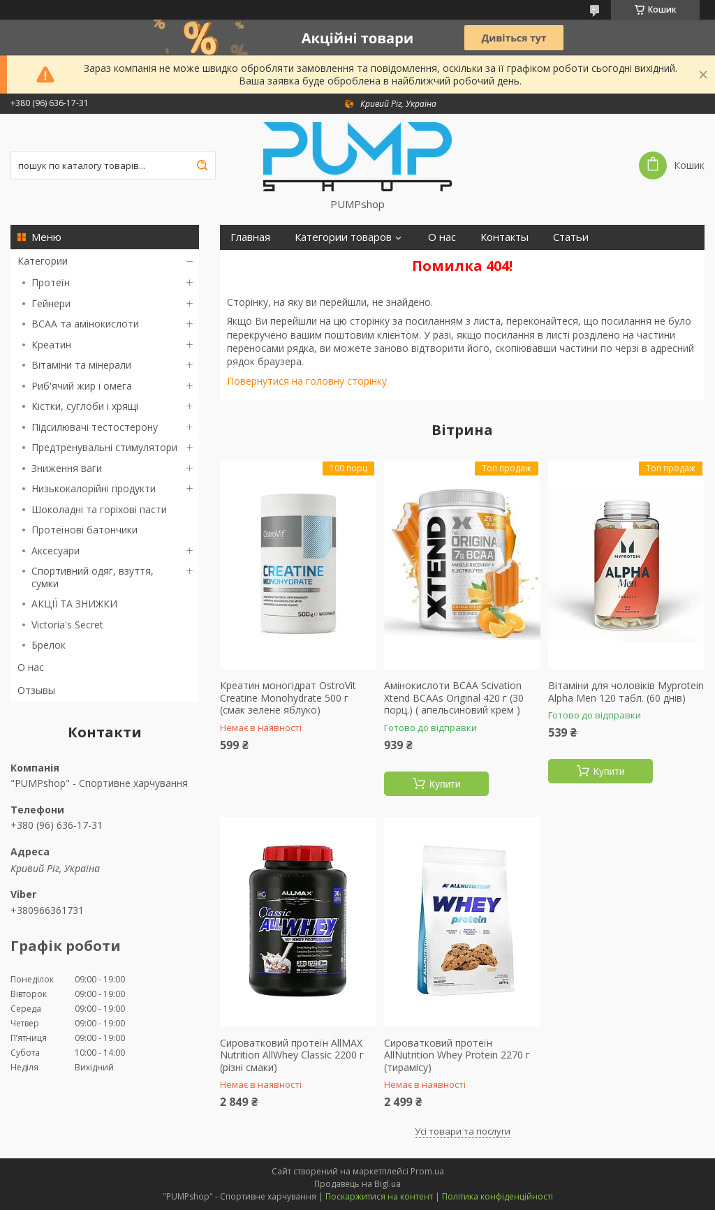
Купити (445, 784)
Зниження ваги (66, 468)
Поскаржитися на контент (379, 1196)
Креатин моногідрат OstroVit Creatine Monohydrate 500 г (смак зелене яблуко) (288, 697)
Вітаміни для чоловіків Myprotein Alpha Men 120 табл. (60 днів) (626, 691)
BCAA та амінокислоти (85, 323)
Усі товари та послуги (462, 1131)
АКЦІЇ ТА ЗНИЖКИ (74, 603)
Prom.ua (427, 1171)
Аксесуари (55, 550)
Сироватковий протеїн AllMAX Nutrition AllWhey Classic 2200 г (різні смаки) (292, 1055)
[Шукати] (202, 165)
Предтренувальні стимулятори (104, 447)
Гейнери (51, 303)
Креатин (51, 344)
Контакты (504, 237)
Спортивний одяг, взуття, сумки (92, 577)
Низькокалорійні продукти (93, 488)
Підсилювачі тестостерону (94, 427)
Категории (42, 260)
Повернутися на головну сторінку (307, 381)
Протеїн (50, 282)
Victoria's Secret (67, 624)
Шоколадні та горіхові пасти (99, 509)
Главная (250, 237)
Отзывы (36, 690)
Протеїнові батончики (84, 529)
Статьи (571, 237)
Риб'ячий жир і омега (81, 385)
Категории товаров (343, 237)
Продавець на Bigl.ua (357, 1184)
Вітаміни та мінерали (81, 364)
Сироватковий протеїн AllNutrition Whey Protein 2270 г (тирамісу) (457, 1055)
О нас (30, 667)
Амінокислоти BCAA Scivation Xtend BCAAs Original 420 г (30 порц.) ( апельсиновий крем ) (454, 697)
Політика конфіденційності (497, 1196)
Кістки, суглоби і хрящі (84, 406)
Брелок (48, 644)
